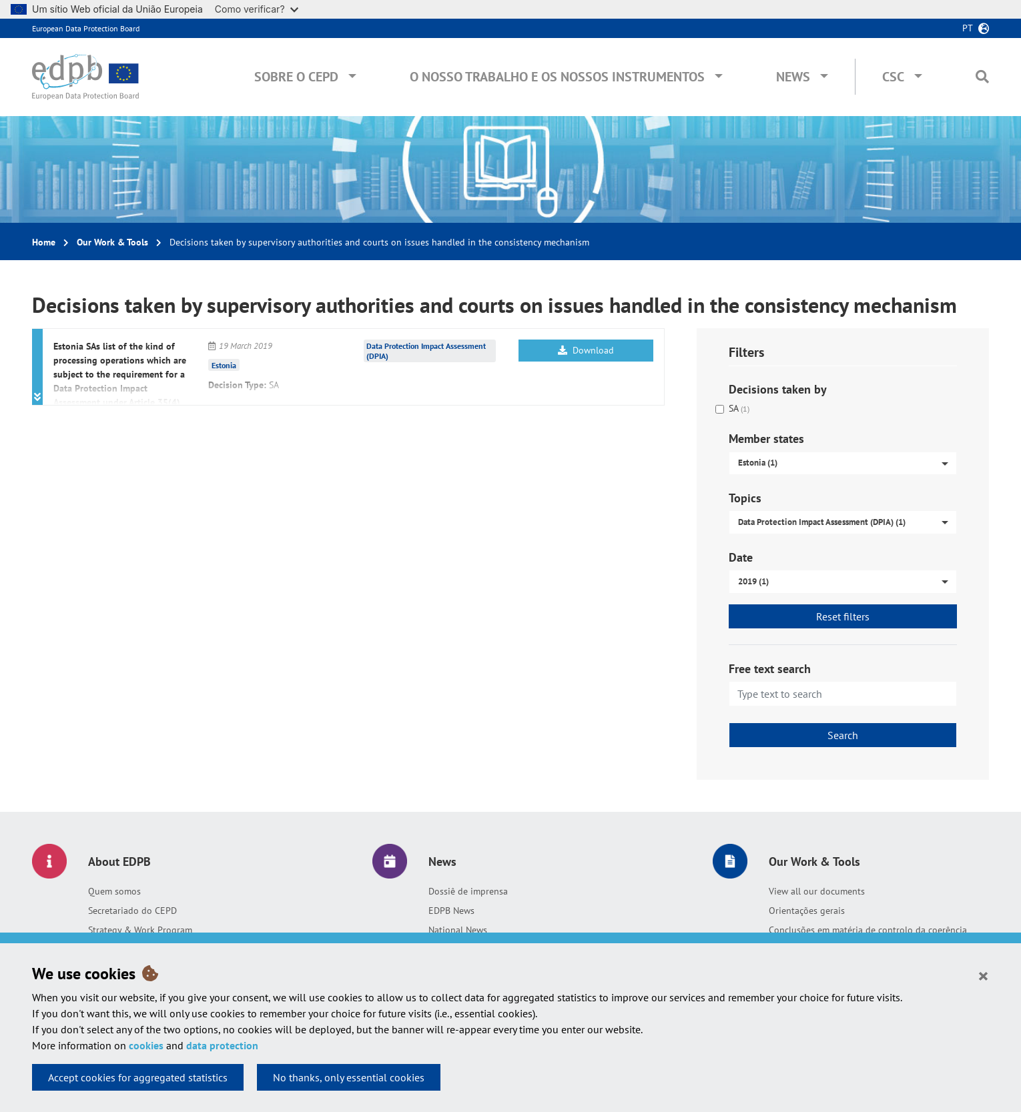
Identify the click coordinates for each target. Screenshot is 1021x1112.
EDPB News (451, 911)
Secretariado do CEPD (132, 911)
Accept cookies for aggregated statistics (138, 1077)
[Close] (983, 975)
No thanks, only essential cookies (348, 1077)
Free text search (770, 669)
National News (457, 930)
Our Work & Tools (112, 242)
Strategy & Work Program (140, 930)
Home (43, 242)
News (793, 76)
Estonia (224, 365)
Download (586, 350)
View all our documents (817, 891)
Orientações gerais (807, 911)
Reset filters (843, 616)
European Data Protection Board (85, 28)
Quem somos (114, 891)
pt (967, 28)
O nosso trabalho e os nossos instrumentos (557, 76)
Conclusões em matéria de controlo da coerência (868, 930)
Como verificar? (256, 9)
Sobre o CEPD (296, 76)
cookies (146, 1045)
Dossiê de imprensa (468, 891)
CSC (893, 76)
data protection (222, 1045)
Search (842, 735)
